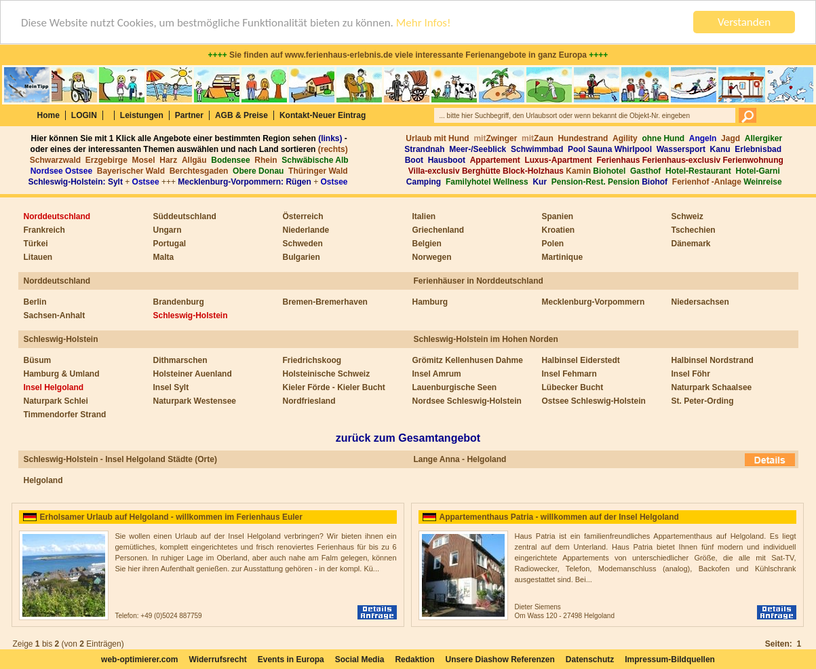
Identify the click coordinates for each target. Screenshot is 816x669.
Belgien (427, 243)
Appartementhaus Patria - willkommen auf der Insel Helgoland (559, 517)
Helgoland (43, 480)
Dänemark (691, 243)
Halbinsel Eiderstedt (581, 360)
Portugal (170, 243)
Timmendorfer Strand (65, 414)
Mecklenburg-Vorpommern (593, 302)
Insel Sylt (171, 387)
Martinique (562, 257)
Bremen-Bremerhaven (325, 302)
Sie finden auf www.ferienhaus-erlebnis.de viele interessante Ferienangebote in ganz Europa (408, 55)
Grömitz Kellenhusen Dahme (467, 360)
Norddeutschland (57, 216)
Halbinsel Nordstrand (713, 360)
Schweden (303, 243)
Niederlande (306, 230)
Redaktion (414, 659)
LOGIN (84, 115)
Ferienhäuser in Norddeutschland (478, 281)
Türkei (36, 243)
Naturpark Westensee (195, 401)
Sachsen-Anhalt (54, 315)
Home (48, 115)
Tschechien (694, 230)
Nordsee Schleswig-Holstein (467, 401)
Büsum (38, 360)
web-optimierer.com (139, 659)
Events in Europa (291, 659)
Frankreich (44, 230)
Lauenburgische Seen (454, 387)
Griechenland (438, 230)
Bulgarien (301, 257)
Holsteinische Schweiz (326, 374)
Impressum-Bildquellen (670, 659)
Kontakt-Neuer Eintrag (322, 115)
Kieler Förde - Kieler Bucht (334, 387)
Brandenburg (178, 302)
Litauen (38, 257)
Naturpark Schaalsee (712, 387)
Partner (189, 115)
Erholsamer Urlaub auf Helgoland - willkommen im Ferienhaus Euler (171, 517)
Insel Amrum (436, 374)
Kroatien (558, 230)
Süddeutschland (184, 216)
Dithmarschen (180, 360)
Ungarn (167, 230)
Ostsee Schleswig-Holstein (594, 401)
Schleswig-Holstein (190, 315)
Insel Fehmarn (569, 374)
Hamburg (430, 302)
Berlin (35, 302)
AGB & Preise (241, 115)
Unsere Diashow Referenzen (499, 659)
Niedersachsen (700, 302)
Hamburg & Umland (62, 374)
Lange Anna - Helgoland (460, 459)
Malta (163, 257)
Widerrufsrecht (217, 659)
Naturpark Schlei (56, 401)
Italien (424, 216)
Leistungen (141, 115)
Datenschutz (590, 659)
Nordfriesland (309, 401)
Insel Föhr (691, 374)
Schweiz (687, 216)
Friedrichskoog (312, 360)
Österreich (303, 216)
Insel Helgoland (54, 387)
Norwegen (432, 257)
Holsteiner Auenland (192, 374)
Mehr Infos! (423, 22)
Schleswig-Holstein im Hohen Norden (486, 339)
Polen (553, 243)
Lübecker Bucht (573, 387)
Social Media (360, 659)
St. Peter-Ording (703, 401)
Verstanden (744, 22)
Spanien (558, 216)
